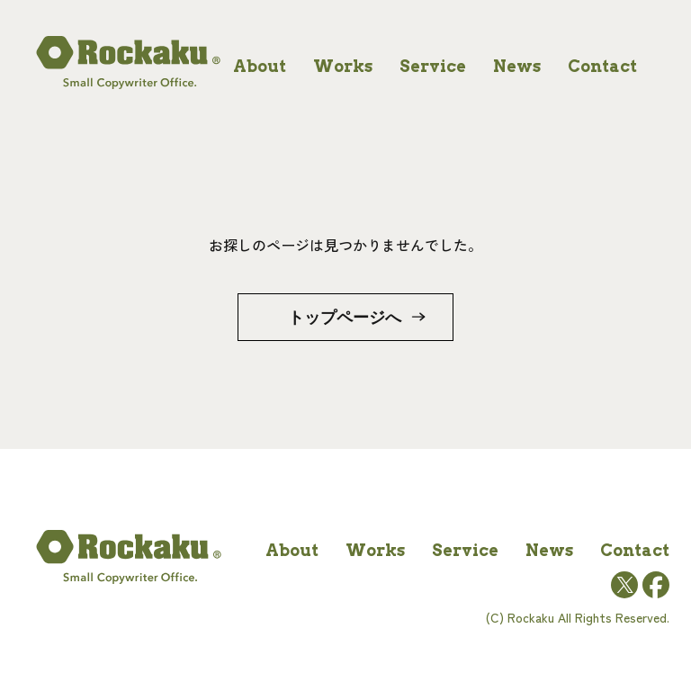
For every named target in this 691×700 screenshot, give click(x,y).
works (342, 66)
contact (602, 66)
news (517, 66)
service (432, 66)
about (259, 66)
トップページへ (344, 317)
